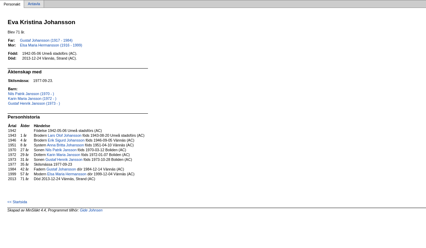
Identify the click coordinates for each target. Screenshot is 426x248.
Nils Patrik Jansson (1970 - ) (31, 94)
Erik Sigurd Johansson (66, 140)
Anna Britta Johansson (65, 145)
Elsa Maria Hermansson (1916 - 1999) (51, 45)
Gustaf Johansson (61, 169)
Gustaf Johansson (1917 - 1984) (46, 40)
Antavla (34, 4)
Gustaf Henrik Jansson (64, 159)
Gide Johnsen (91, 210)
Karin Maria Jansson (63, 155)
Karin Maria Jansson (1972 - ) (32, 98)
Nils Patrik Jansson (61, 150)
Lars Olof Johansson (65, 135)
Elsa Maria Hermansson (66, 174)
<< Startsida (17, 202)
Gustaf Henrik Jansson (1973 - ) (34, 103)
